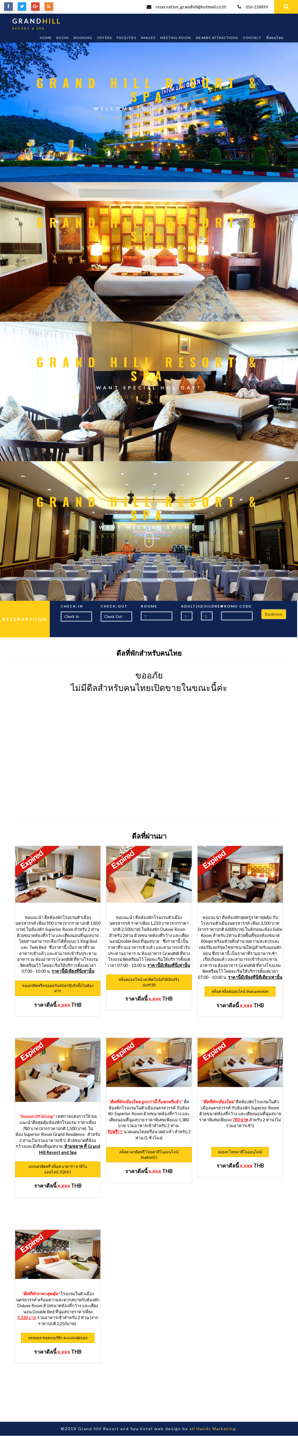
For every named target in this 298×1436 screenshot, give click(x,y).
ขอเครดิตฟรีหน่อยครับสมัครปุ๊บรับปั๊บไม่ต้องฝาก (57, 989)
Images (148, 38)
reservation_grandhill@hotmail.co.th (188, 7)
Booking (83, 38)
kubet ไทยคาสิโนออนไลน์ (240, 1152)
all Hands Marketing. (213, 1428)
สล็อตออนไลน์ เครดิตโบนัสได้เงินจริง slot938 (149, 983)
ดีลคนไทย (274, 38)
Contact (252, 38)
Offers (104, 38)
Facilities (126, 38)
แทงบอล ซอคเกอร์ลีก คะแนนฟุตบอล (58, 1338)
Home (46, 38)
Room (62, 38)
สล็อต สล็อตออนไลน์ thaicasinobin (240, 992)
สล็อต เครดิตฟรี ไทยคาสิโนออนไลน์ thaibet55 (148, 1155)
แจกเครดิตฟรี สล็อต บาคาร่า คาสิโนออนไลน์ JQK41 (58, 1170)
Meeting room (175, 38)
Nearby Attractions (217, 38)
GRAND (37, 25)
